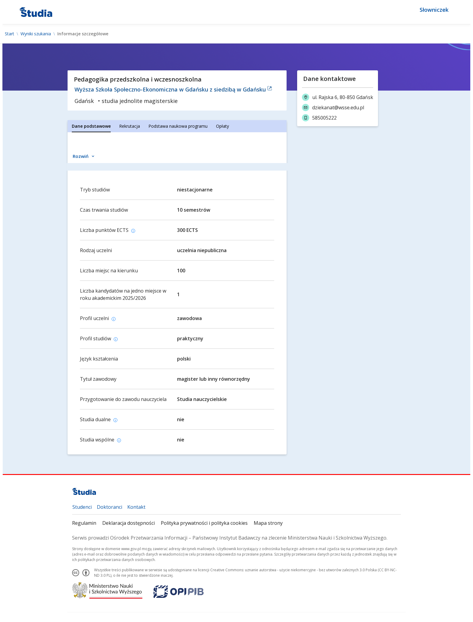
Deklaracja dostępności (128, 523)
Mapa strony (268, 523)
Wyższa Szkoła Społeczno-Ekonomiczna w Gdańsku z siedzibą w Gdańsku (173, 89)
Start (9, 33)
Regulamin (84, 523)
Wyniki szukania (36, 33)
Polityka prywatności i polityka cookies (204, 523)
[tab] (91, 126)
